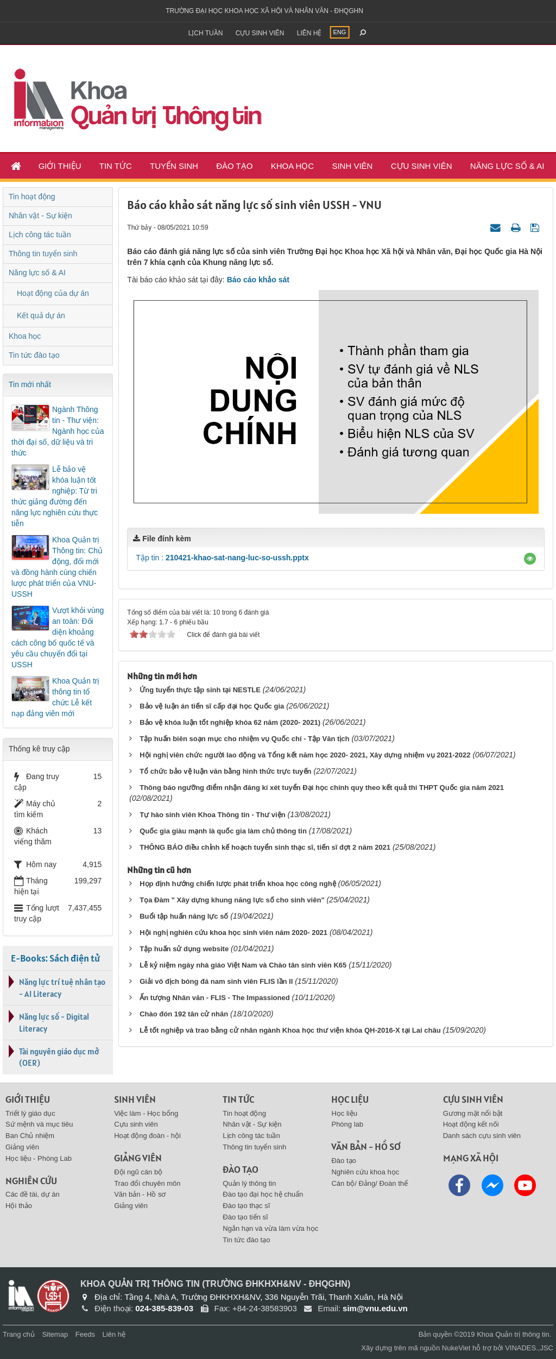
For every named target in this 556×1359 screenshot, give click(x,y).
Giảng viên (22, 1147)
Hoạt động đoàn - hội (147, 1136)
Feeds (85, 1334)
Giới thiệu (60, 165)
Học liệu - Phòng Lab (38, 1158)
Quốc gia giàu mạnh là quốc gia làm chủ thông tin (223, 831)
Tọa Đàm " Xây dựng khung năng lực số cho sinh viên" (232, 900)
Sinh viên (352, 165)
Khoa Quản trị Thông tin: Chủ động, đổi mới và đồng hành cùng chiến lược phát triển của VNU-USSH (57, 566)
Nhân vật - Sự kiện (40, 215)
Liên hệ (309, 33)
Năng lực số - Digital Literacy (54, 1022)
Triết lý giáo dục (30, 1113)
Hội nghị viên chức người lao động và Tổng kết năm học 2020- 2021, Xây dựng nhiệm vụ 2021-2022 (305, 755)
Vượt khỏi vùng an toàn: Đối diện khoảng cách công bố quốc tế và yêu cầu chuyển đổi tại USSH (57, 637)
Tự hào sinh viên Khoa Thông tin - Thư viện (212, 815)
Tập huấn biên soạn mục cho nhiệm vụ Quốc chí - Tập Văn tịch (244, 739)
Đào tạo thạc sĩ (246, 1206)
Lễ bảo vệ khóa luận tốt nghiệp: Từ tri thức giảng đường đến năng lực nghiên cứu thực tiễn (54, 496)
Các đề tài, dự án (32, 1194)
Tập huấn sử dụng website (184, 949)
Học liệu (344, 1113)
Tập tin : (222, 557)
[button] (530, 558)
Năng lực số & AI (507, 165)
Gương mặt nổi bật (473, 1113)
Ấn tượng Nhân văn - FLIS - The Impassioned (214, 998)
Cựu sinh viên (260, 33)
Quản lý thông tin (249, 1183)
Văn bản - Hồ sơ (140, 1194)
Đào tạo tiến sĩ (245, 1217)
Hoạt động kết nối (471, 1124)
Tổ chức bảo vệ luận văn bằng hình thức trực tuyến (225, 771)
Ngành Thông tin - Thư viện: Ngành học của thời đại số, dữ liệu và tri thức (57, 431)
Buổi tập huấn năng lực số (184, 916)
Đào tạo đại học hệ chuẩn (263, 1194)
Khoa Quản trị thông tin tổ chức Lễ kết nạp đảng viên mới (55, 697)
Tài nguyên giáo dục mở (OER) (59, 1057)
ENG (339, 32)
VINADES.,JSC (529, 1348)
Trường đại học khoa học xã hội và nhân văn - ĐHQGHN (264, 11)
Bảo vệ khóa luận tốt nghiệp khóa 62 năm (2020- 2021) (230, 722)
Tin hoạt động (32, 196)
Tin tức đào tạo (34, 355)
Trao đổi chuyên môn (147, 1183)
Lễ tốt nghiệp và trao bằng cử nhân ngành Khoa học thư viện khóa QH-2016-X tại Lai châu (290, 1030)
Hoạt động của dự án (53, 293)
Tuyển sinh (174, 165)
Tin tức (115, 165)
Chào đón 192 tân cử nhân (184, 1014)
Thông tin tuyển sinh (43, 253)
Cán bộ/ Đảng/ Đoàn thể (369, 1183)
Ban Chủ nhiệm (29, 1136)
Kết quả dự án (41, 315)
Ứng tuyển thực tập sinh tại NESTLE (200, 690)
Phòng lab (347, 1124)
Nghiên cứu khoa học (365, 1172)
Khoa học (292, 165)
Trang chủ (19, 1334)
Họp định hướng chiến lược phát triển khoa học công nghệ (238, 884)
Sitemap (55, 1334)
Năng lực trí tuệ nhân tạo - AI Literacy (62, 987)
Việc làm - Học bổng (146, 1113)
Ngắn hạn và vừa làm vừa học (270, 1228)
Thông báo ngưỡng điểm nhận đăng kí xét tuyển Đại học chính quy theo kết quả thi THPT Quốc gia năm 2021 (322, 787)
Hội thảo (18, 1206)
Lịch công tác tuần (40, 234)
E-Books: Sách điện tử (55, 958)
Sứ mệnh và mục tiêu (39, 1124)
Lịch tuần (205, 33)
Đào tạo (234, 165)
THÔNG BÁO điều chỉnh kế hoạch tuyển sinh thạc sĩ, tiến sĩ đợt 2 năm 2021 (265, 847)
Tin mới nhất (30, 384)
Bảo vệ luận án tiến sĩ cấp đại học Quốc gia (212, 706)
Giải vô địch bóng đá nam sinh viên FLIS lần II (216, 981)
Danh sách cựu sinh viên (482, 1136)
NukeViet (456, 1348)
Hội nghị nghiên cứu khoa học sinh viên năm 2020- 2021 (233, 932)
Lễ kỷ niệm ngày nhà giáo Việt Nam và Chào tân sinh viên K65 (243, 965)
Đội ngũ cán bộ (138, 1172)
